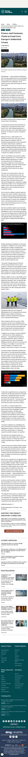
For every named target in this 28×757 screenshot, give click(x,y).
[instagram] (6, 721)
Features (3, 679)
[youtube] (14, 721)
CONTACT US (18, 742)
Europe (16, 658)
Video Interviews (5, 687)
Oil (1, 656)
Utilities (14, 24)
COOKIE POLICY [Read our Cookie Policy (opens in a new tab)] (22, 740)
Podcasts (3, 685)
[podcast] (17, 721)
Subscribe (17, 680)
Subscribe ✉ (14, 724)
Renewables (4, 658)
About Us (17, 674)
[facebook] (3, 721)
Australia (17, 656)
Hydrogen (3, 654)
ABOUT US (4, 740)
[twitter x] (9, 721)
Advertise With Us (19, 676)
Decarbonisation (5, 650)
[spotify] (19, 721)
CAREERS (9, 740)
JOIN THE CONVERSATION (14, 531)
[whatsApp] (24, 721)
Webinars (3, 689)
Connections (18, 688)
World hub (17, 650)
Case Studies (18, 678)
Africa (16, 652)
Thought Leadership (6, 683)
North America (18, 663)
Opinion (3, 677)
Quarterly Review (5, 691)
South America (18, 665)
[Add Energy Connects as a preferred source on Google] (5, 50)
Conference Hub (18, 686)
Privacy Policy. (8, 526)
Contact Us (17, 682)
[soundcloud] (22, 721)
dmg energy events (19, 684)
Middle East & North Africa (19, 660)
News (8, 24)
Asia (16, 654)
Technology (4, 660)
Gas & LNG (3, 652)
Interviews (3, 681)
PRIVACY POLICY (15, 740)
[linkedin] (11, 721)
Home (2, 24)
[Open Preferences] (2, 754)
